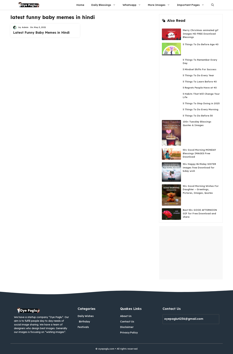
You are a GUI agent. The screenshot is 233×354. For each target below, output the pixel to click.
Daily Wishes (86, 316)
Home (80, 5)
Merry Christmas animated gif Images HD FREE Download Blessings (200, 33)
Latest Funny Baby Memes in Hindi (41, 32)
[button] (212, 5)
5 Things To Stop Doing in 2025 (201, 103)
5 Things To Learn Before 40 (200, 81)
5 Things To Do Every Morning (200, 109)
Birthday (84, 321)
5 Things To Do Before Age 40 (200, 44)
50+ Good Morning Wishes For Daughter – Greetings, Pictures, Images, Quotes (201, 189)
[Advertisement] (191, 253)
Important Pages (192, 5)
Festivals (83, 327)
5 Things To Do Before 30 (198, 115)
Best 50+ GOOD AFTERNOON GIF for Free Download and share (200, 213)
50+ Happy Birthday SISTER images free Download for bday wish (199, 167)
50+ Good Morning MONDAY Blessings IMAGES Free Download (199, 153)
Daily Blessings (105, 5)
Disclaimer (127, 327)
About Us (125, 316)
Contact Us (127, 321)
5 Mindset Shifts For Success (199, 69)
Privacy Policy (129, 332)
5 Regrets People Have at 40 (200, 87)
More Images (160, 5)
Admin (25, 27)
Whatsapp (133, 5)
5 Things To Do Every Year (198, 75)
